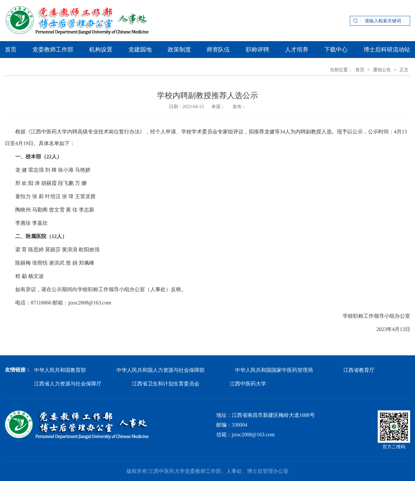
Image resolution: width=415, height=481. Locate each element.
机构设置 (101, 49)
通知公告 (382, 69)
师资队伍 (218, 49)
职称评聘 (257, 49)
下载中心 (336, 49)
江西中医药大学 (248, 383)
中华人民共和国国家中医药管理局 (274, 370)
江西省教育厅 (358, 370)
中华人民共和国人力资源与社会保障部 (160, 370)
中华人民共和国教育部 (60, 370)
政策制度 (179, 49)
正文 (404, 69)
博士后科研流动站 (386, 49)
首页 (11, 49)
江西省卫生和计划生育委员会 (165, 383)
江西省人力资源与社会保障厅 (67, 383)
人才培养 (296, 49)
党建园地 (140, 49)
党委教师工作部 (52, 49)
